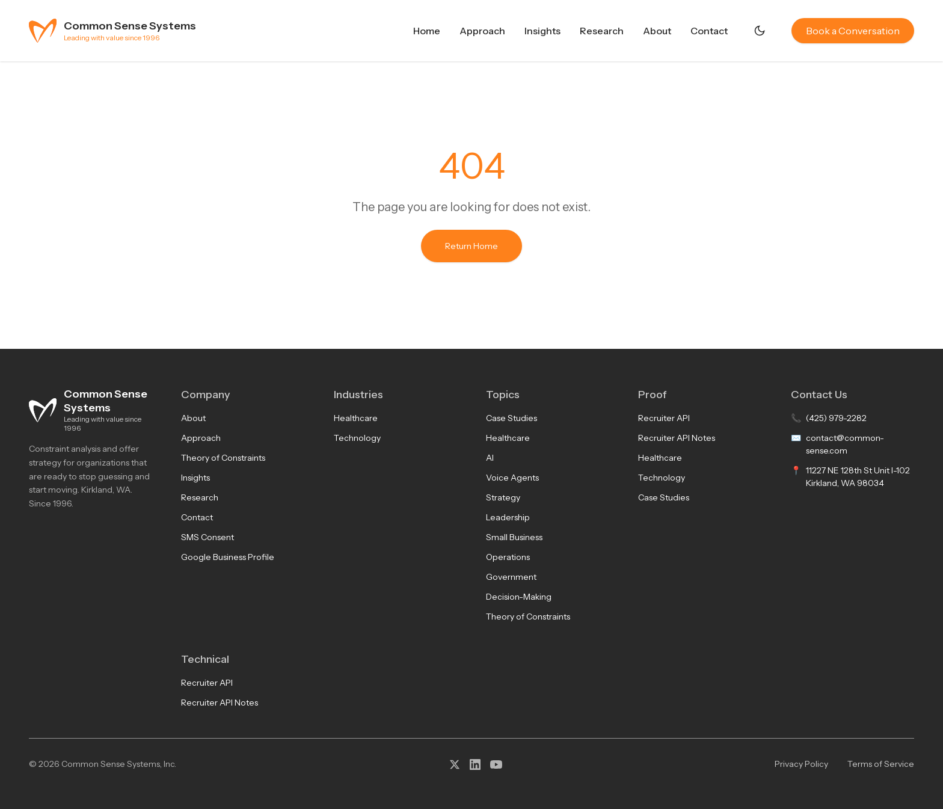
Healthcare (356, 418)
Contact (709, 31)
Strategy (503, 497)
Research (602, 31)
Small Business (514, 537)
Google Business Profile (227, 557)
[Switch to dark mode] (759, 30)
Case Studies (511, 418)
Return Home (471, 246)
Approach (482, 31)
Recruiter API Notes (676, 437)
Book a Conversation (853, 31)
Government (511, 576)
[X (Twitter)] (454, 764)
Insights (542, 31)
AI (490, 457)
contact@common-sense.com (845, 444)
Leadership (508, 517)
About (657, 31)
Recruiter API (664, 418)
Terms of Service (880, 763)
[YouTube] (496, 764)
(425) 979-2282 (836, 418)
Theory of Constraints (223, 457)
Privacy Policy (801, 763)
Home (426, 31)
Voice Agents (512, 477)
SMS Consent (207, 537)
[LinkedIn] (475, 764)
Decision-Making (518, 596)
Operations (508, 557)
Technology (357, 437)
